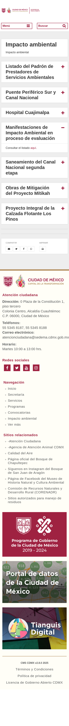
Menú (6, 25)
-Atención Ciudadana (24, 441)
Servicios (15, 400)
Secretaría (16, 394)
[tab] (34, 72)
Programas (16, 406)
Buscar (43, 25)
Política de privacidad (34, 676)
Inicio (12, 388)
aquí (33, 147)
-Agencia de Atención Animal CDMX (36, 447)
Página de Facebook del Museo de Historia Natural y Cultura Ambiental (36, 480)
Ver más (14, 424)
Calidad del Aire (20, 453)
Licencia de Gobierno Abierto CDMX (34, 682)
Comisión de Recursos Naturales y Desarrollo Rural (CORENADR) (35, 490)
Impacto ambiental (22, 418)
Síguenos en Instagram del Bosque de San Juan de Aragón (35, 470)
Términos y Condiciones (34, 669)
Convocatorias (19, 412)
